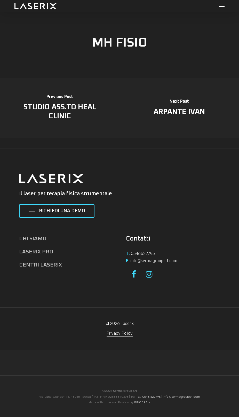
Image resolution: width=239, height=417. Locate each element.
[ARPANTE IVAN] (179, 108)
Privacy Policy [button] (120, 333)
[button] (222, 6)
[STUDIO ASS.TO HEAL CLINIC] (60, 108)
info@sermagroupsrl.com (153, 261)
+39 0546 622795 (148, 396)
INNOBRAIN (142, 402)
